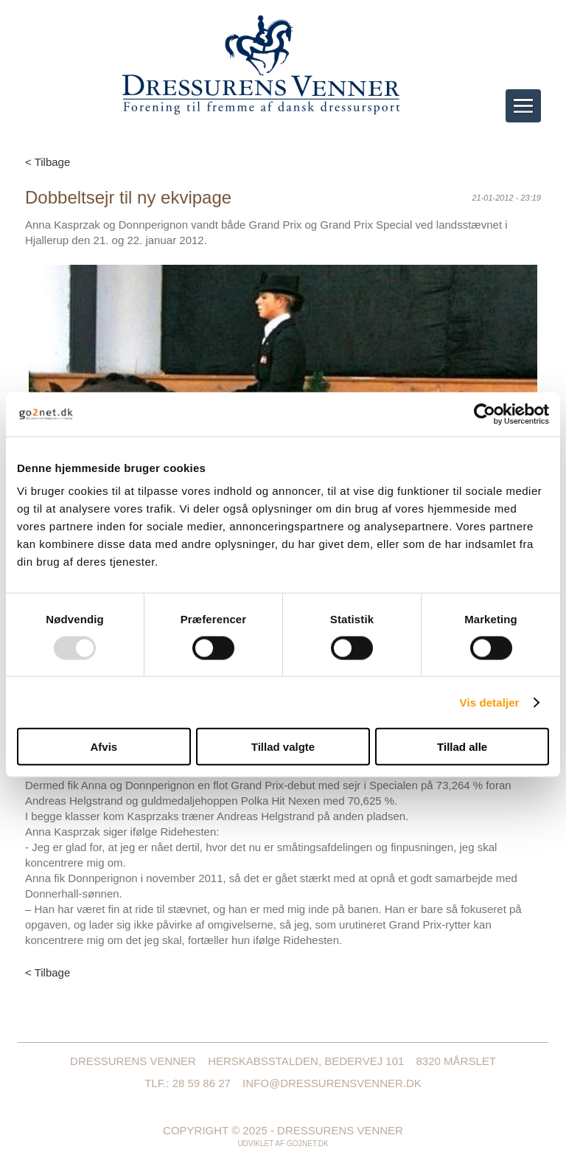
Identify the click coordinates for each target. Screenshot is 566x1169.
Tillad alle (462, 746)
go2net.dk (308, 1143)
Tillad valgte (283, 746)
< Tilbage (47, 162)
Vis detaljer (490, 701)
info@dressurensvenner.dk (332, 1083)
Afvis (103, 746)
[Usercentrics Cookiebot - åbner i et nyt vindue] (484, 414)
